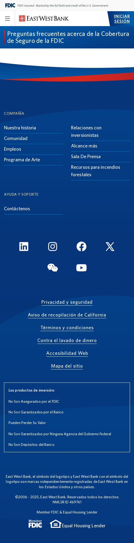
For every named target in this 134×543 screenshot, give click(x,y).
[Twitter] (110, 247)
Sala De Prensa (86, 156)
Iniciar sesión (122, 19)
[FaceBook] (81, 247)
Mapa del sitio (67, 366)
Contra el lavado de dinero (67, 340)
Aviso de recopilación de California (67, 315)
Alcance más (84, 146)
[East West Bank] (44, 18)
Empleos (12, 149)
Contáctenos (17, 208)
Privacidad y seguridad (67, 302)
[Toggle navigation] (7, 18)
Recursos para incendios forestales (95, 170)
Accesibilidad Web (67, 353)
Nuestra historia (20, 127)
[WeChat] (52, 268)
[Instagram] (52, 247)
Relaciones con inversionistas (86, 131)
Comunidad (15, 138)
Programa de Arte (22, 159)
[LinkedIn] (23, 247)
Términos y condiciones (67, 327)
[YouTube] (81, 268)
